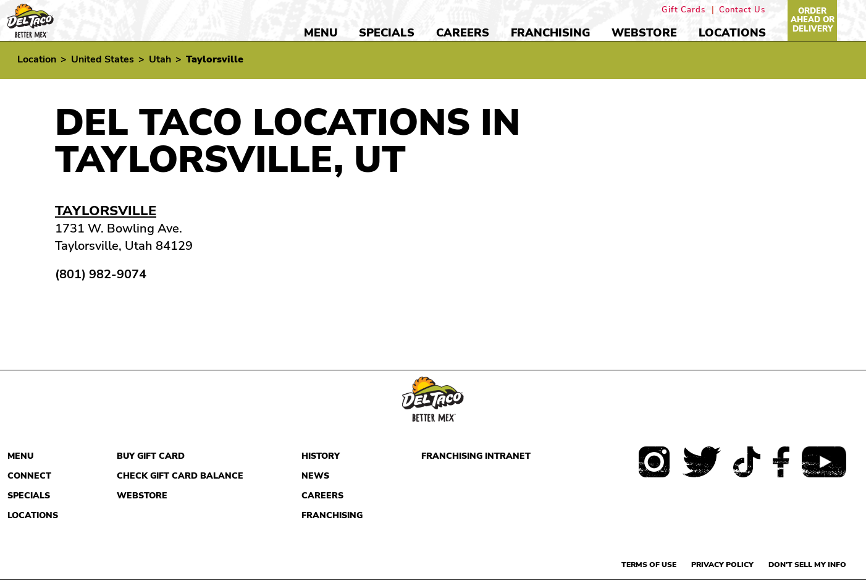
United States (102, 59)
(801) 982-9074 (100, 274)
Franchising (550, 32)
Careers (462, 32)
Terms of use (648, 564)
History (320, 456)
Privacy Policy (722, 564)
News (315, 476)
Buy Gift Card (151, 456)
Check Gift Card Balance (180, 476)
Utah (160, 59)
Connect (29, 476)
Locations (732, 32)
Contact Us (742, 10)
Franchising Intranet (476, 456)
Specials (386, 32)
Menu (320, 32)
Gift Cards (683, 10)
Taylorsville (105, 211)
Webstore (644, 32)
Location (36, 59)
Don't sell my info (807, 564)
